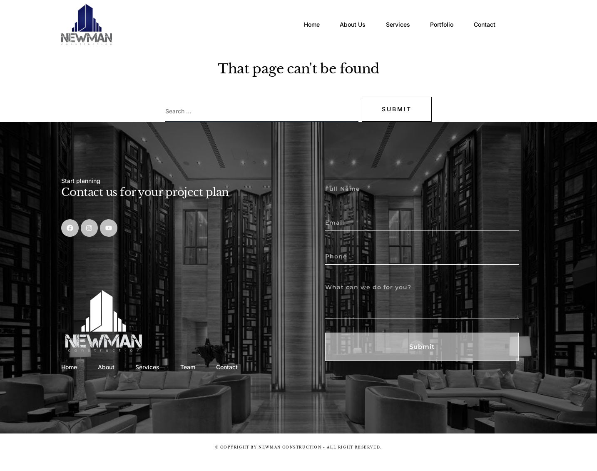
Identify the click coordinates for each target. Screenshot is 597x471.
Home (295, 18)
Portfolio (439, 18)
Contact (487, 18)
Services (390, 18)
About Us (340, 18)
